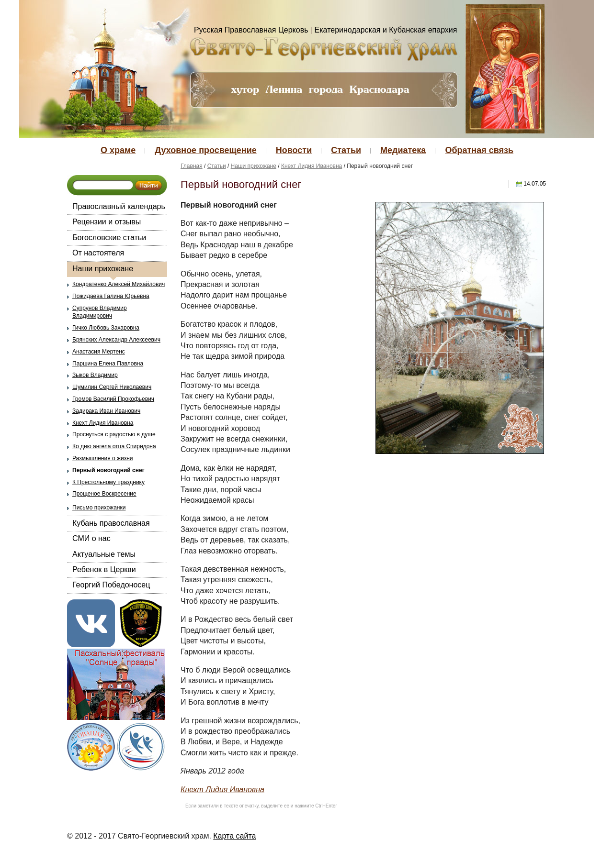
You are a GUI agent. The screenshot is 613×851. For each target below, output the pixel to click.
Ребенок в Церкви (104, 569)
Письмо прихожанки (98, 507)
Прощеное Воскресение (104, 493)
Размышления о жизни (102, 458)
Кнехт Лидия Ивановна (102, 423)
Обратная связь (479, 150)
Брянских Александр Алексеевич (116, 339)
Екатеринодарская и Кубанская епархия (386, 30)
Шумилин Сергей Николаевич (111, 387)
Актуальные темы (104, 554)
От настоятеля (98, 253)
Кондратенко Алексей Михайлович (118, 284)
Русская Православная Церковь (251, 30)
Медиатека (403, 150)
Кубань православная (111, 523)
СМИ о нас (91, 538)
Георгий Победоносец (111, 585)
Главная (192, 166)
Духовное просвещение (205, 150)
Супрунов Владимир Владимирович (99, 312)
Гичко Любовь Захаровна (105, 327)
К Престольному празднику (108, 482)
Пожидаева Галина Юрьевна (110, 296)
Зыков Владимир (95, 375)
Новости (294, 150)
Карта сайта (234, 836)
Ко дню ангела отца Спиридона (114, 446)
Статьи (346, 150)
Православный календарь (118, 206)
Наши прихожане (102, 269)
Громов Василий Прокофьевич (113, 399)
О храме (118, 150)
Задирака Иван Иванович (106, 411)
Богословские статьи (109, 237)
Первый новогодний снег (108, 470)
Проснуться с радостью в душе (114, 434)
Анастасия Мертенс (98, 351)
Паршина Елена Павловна (107, 363)
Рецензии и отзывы (106, 222)
